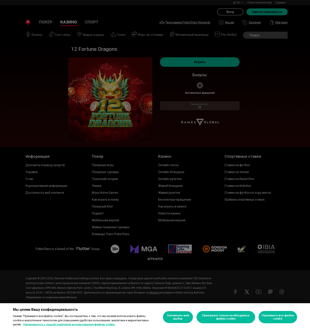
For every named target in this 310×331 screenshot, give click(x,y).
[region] (155, 317)
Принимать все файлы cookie (278, 317)
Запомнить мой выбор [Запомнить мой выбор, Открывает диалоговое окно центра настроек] (178, 317)
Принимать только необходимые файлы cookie (226, 317)
